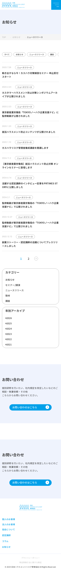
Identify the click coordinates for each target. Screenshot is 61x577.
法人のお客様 (8, 524)
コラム (5, 541)
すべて (7, 54)
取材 (7, 295)
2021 (9, 344)
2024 (9, 328)
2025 (9, 323)
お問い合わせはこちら (30, 407)
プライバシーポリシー (30, 558)
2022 (9, 339)
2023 (9, 333)
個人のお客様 (8, 519)
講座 (52, 54)
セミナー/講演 (12, 285)
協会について (8, 529)
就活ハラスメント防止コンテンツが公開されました (28, 131)
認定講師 (6, 535)
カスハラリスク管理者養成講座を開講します (25, 147)
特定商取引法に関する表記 (30, 562)
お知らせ (19, 54)
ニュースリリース (36, 54)
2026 (9, 318)
